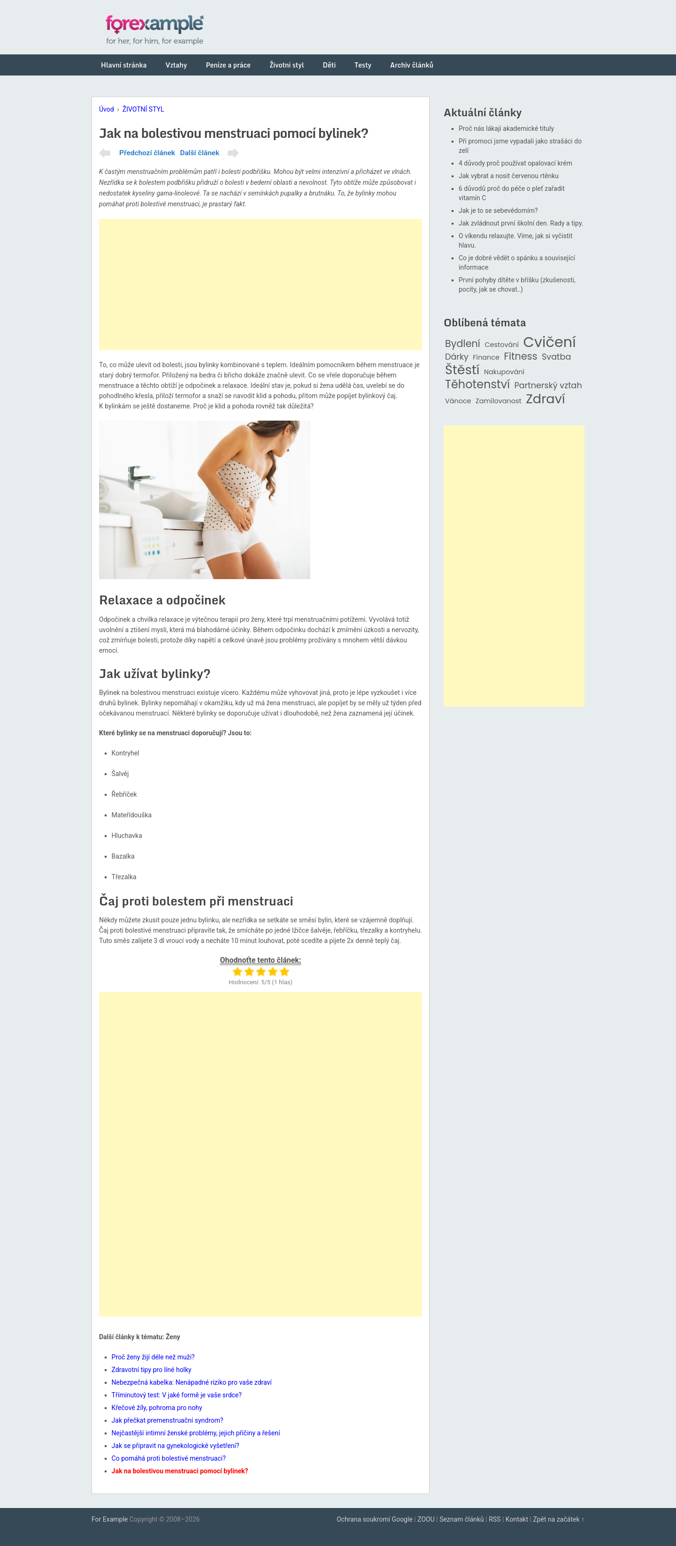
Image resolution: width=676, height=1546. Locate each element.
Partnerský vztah (548, 386)
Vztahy (176, 65)
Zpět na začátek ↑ (558, 1519)
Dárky (457, 357)
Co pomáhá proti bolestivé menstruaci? (169, 1458)
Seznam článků (461, 1519)
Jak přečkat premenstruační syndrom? (167, 1420)
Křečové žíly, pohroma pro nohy (157, 1407)
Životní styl (286, 65)
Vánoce (458, 401)
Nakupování (504, 372)
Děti (329, 65)
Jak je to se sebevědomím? (498, 210)
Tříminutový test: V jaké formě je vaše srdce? (177, 1395)
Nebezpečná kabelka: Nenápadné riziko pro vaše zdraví (192, 1382)
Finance (486, 358)
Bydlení (462, 344)
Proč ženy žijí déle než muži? (153, 1357)
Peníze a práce (228, 65)
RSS (494, 1519)
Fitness (520, 356)
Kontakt (517, 1519)
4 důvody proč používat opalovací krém (515, 163)
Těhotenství (477, 385)
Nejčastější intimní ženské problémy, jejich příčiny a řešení (196, 1433)
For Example (110, 1519)
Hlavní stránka (124, 65)
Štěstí (462, 370)
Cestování (501, 345)
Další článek (199, 153)
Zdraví (545, 399)
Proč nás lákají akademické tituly (506, 128)
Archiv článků (411, 65)
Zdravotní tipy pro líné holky (152, 1369)
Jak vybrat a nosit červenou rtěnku (509, 176)
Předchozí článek (147, 153)
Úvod (106, 109)
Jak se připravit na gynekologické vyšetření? (175, 1445)
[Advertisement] (260, 284)
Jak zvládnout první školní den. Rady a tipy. (521, 223)
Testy (362, 65)
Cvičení (549, 342)
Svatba (556, 357)
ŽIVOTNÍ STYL (143, 109)
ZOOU (426, 1519)
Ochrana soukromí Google (375, 1519)
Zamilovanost (499, 401)
